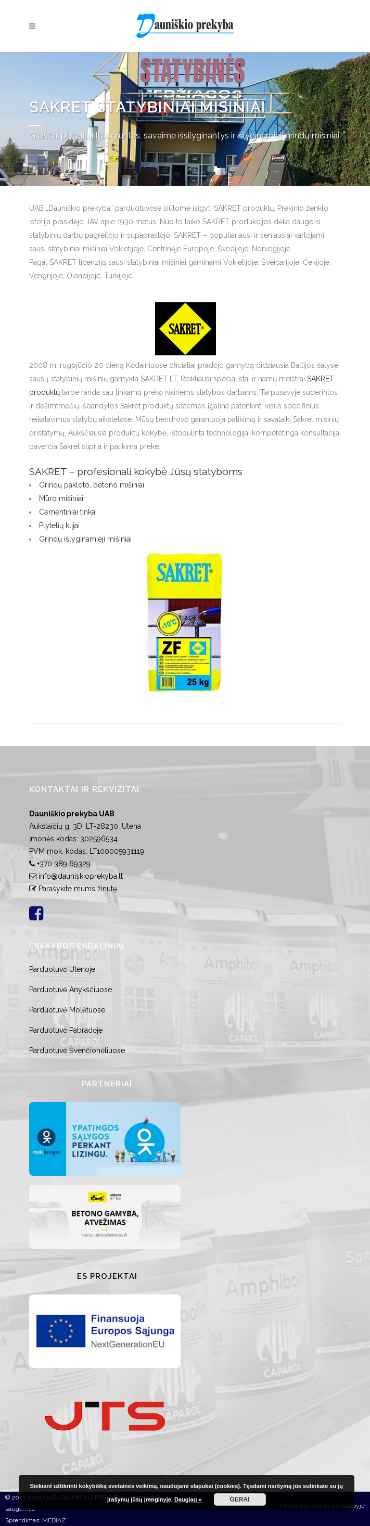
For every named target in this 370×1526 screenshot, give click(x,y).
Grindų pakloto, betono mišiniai (91, 485)
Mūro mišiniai (61, 498)
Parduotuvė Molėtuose (67, 1010)
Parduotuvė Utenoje (62, 969)
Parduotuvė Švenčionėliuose (77, 1050)
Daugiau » (188, 1499)
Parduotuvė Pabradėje (66, 1030)
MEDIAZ (54, 1520)
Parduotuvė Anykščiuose (70, 989)
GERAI (240, 1499)
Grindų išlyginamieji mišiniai (85, 539)
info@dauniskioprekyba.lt (81, 876)
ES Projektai (107, 1276)
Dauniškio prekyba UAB (71, 814)
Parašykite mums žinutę (78, 888)
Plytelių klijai (59, 525)
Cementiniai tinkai (68, 512)
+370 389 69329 (64, 864)
